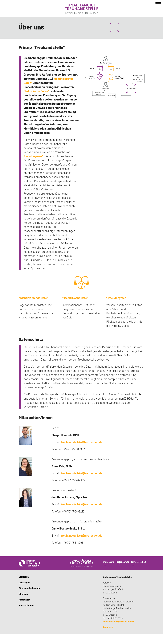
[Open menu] (158, 4)
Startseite (24, 576)
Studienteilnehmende (29, 588)
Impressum (108, 561)
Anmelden (108, 627)
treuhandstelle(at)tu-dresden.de (81, 442)
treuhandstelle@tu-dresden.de (118, 621)
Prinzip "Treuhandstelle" (42, 47)
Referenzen (24, 599)
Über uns (23, 593)
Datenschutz (31, 339)
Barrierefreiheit (138, 561)
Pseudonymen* (33, 156)
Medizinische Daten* (36, 91)
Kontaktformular (27, 605)
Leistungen (24, 582)
